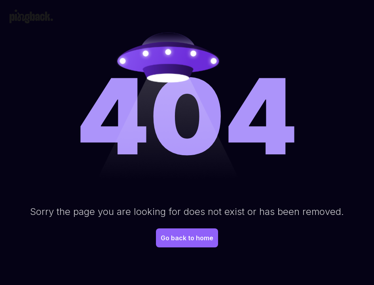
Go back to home (187, 238)
